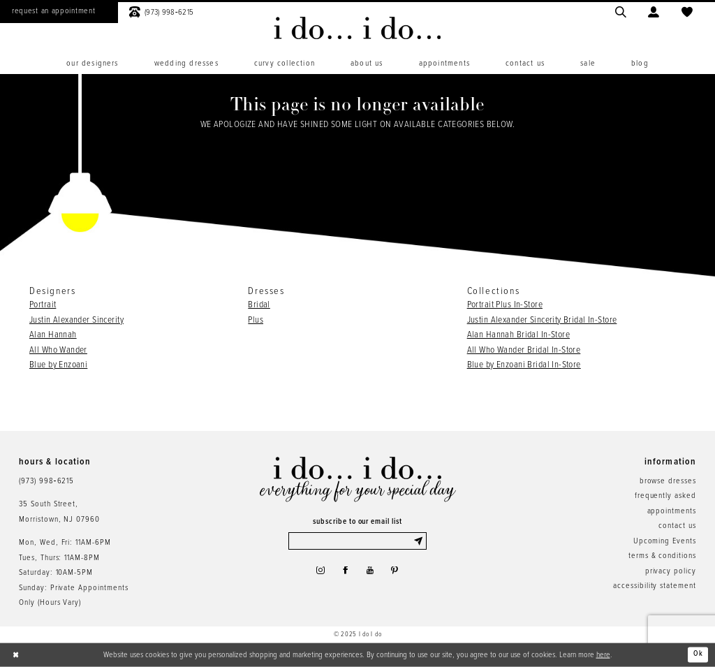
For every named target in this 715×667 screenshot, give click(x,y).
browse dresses (668, 481)
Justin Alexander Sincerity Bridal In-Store (542, 320)
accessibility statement (654, 586)
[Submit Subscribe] (419, 541)
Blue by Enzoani (58, 365)
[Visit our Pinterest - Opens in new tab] (398, 574)
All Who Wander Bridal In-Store (524, 350)
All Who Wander (58, 350)
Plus (255, 320)
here (603, 654)
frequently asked (665, 495)
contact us (677, 526)
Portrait (42, 305)
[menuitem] (92, 64)
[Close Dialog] (17, 655)
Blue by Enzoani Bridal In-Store (524, 365)
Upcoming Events (664, 541)
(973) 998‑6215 (46, 481)
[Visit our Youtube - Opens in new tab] (371, 574)
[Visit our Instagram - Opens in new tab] (316, 574)
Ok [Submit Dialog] (698, 654)
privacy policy (670, 571)
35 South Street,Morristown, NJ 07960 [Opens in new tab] (59, 512)
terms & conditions (662, 556)
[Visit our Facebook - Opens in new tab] (344, 574)
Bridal (259, 305)
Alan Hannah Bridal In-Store (518, 335)
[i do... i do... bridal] (357, 28)
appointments (671, 511)
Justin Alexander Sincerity (76, 320)
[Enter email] (357, 541)
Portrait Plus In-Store (505, 305)
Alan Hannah (53, 335)
